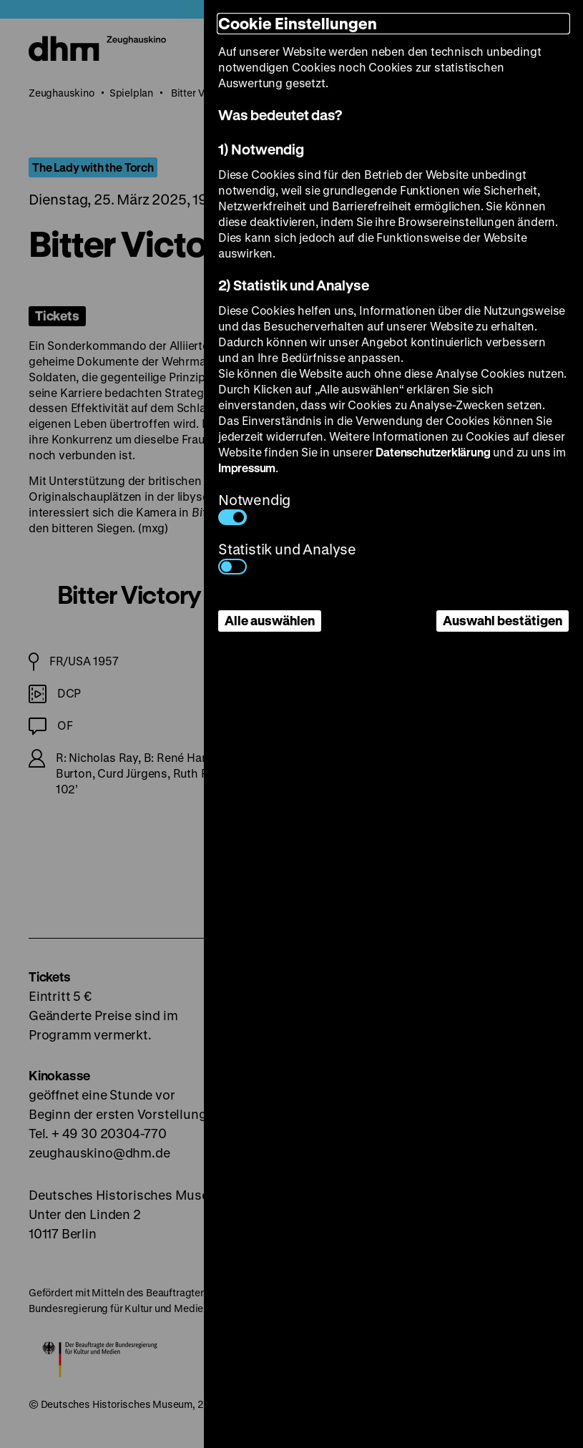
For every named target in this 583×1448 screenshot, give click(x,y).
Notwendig (254, 507)
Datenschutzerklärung (433, 452)
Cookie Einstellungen (297, 23)
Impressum (246, 467)
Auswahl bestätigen (502, 620)
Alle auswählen (270, 620)
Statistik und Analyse (287, 556)
